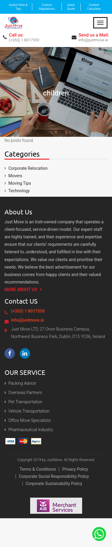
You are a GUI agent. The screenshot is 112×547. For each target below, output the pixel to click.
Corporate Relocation (27, 168)
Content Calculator (94, 6)
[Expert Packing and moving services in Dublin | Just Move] (13, 22)
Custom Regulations (47, 6)
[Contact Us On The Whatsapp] (99, 533)
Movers (15, 175)
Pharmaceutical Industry (30, 429)
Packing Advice (22, 383)
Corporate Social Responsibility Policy (54, 476)
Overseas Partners (25, 392)
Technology (19, 190)
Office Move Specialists (29, 420)
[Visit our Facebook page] (9, 353)
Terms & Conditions (37, 469)
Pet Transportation (25, 401)
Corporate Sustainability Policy (54, 483)
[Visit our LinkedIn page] (25, 353)
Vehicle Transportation (29, 411)
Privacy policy (75, 469)
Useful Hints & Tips (18, 6)
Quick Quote (71, 6)
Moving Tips (19, 183)
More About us (20, 289)
